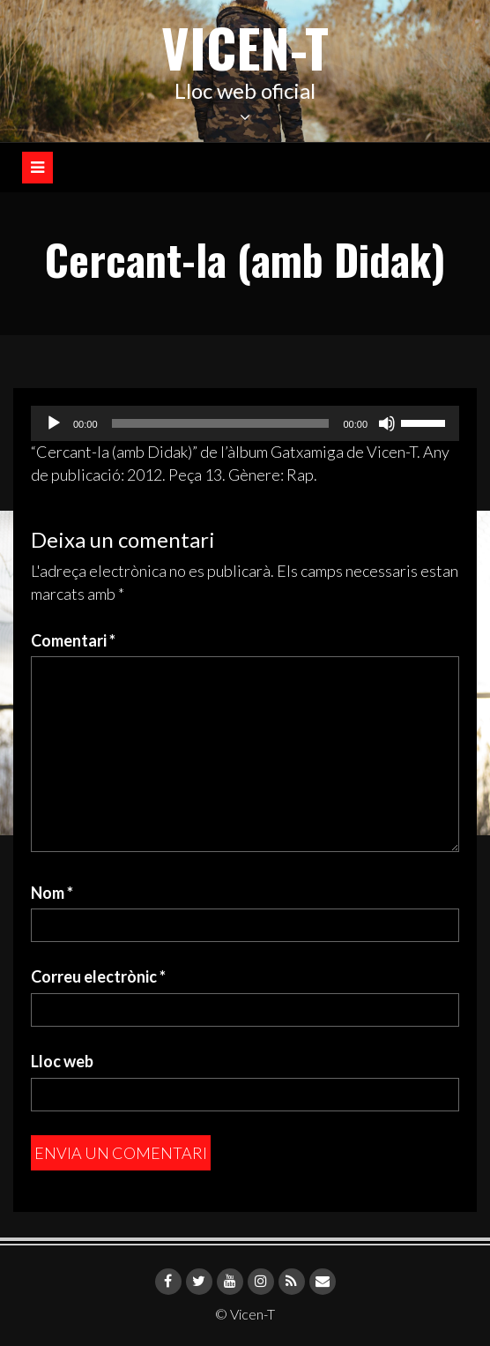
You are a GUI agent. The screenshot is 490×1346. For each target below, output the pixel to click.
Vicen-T (245, 46)
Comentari (73, 640)
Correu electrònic (98, 976)
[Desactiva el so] (387, 423)
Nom (52, 892)
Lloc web (62, 1061)
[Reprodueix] (54, 423)
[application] (245, 423)
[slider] (221, 423)
